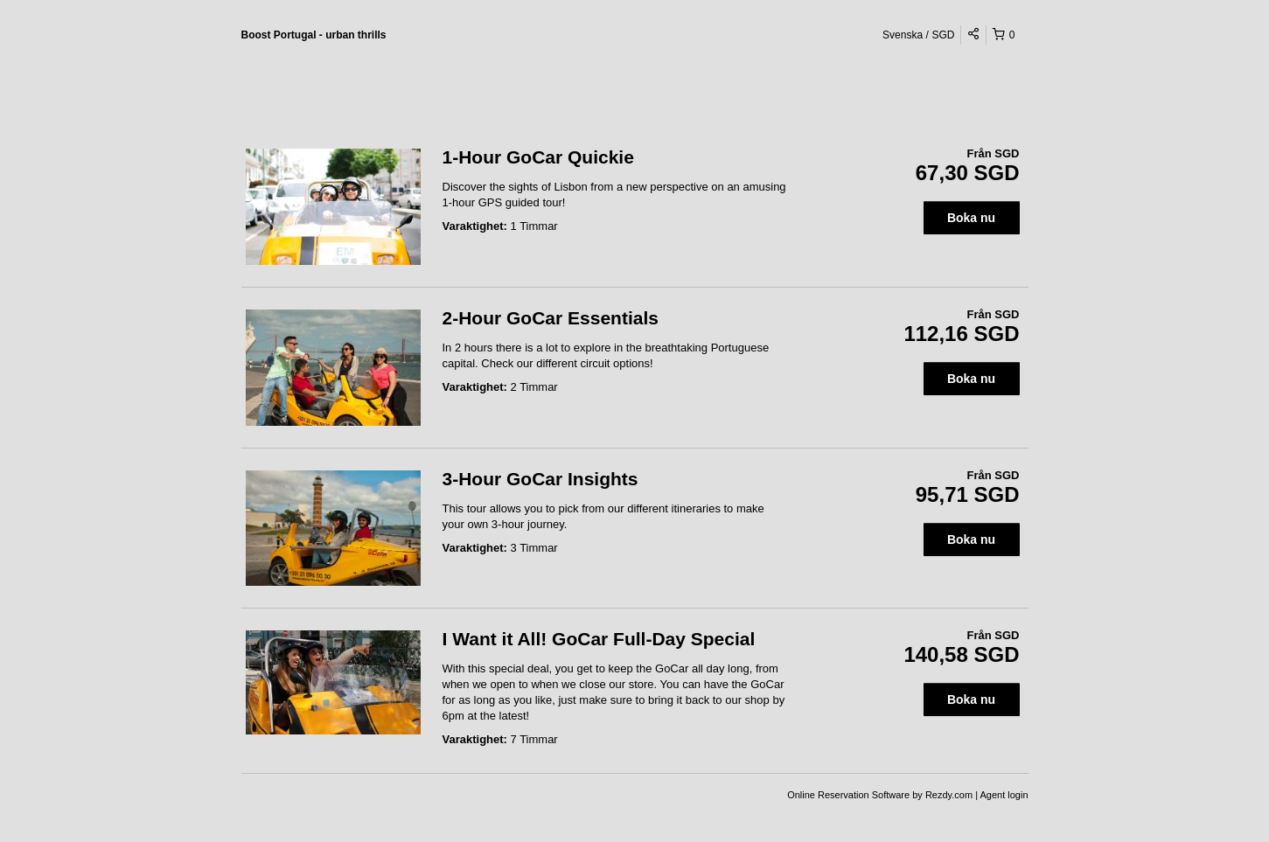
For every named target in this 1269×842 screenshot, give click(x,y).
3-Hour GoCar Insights (540, 479)
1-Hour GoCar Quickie (538, 157)
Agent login (1004, 795)
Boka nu (971, 218)
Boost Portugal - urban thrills (314, 35)
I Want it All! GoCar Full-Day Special (599, 639)
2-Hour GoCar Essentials (551, 318)
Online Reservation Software (848, 795)
